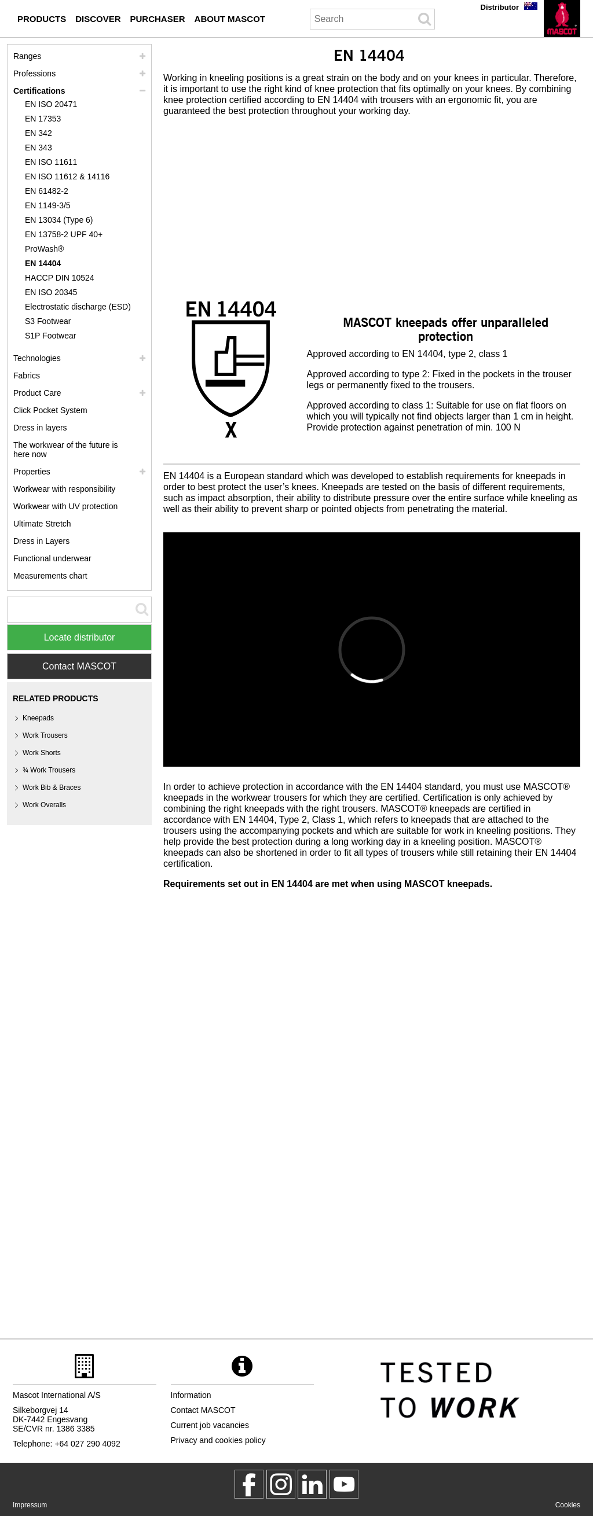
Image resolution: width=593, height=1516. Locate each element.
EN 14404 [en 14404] (43, 263)
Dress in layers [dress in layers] (40, 427)
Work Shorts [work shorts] (42, 753)
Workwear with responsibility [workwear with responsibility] (64, 489)
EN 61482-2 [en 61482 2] (46, 191)
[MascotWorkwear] (249, 1484)
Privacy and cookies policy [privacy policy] (218, 1440)
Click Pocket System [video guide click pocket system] (50, 410)
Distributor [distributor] (500, 7)
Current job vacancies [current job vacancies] (210, 1425)
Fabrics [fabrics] (26, 375)
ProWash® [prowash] (44, 248)
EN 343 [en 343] (38, 147)
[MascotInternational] (344, 1484)
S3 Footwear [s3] (48, 321)
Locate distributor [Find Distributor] (79, 637)
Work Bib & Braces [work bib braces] (51, 787)
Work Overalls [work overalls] (44, 805)
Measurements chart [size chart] (50, 575)
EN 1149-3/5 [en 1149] (48, 205)
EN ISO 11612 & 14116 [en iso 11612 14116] (67, 176)
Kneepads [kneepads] (38, 718)
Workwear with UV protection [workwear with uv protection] (65, 506)
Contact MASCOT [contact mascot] (203, 1410)
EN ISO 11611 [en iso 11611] (51, 162)
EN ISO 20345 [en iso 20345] (51, 292)
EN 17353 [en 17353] (43, 118)
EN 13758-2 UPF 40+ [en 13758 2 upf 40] (64, 234)
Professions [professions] (34, 73)
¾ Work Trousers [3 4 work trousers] (49, 770)
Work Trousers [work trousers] (45, 735)
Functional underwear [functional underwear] (52, 558)
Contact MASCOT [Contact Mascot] (79, 666)
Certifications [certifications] (39, 90)
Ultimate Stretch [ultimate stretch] (42, 523)
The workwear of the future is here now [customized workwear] (65, 449)
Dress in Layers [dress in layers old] (41, 541)
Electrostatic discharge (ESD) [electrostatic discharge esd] (78, 306)
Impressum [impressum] (30, 1505)
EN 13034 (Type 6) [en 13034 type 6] (59, 220)
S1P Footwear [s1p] (50, 335)
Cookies (567, 1505)
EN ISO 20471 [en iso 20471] (51, 104)
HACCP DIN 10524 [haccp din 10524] (59, 277)
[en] (562, 18)
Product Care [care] (37, 393)
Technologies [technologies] (37, 358)
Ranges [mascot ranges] (27, 56)
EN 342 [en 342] (38, 133)
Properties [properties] (31, 471)
